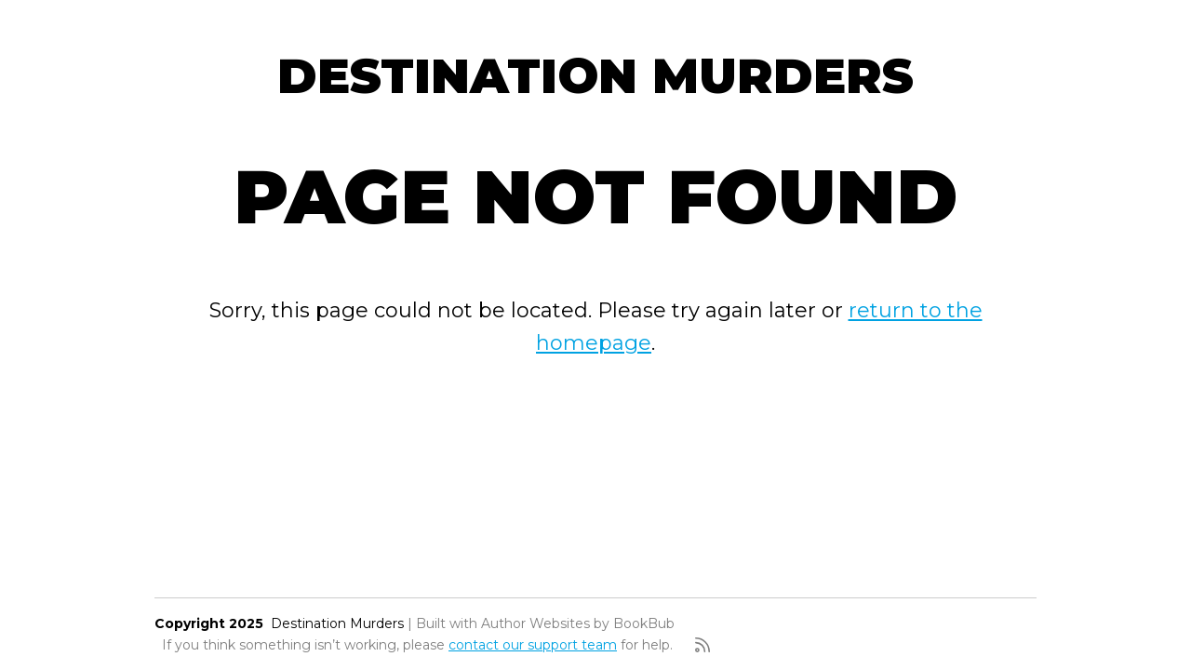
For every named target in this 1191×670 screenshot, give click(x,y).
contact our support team (532, 644)
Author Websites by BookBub (578, 623)
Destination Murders (595, 76)
